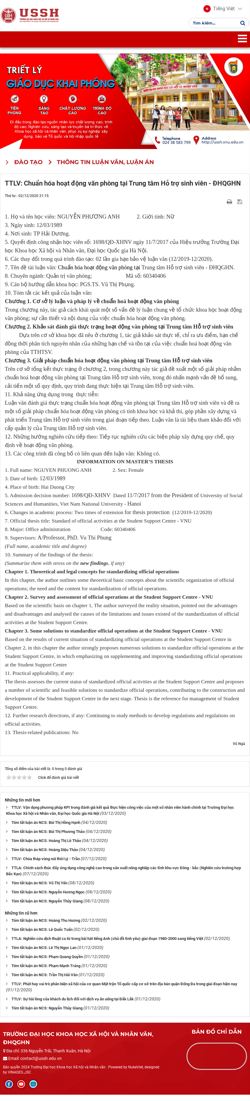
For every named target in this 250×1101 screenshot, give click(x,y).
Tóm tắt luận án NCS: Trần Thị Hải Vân (44, 981)
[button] (216, 12)
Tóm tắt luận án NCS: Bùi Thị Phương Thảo (48, 838)
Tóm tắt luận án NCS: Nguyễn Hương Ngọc (48, 898)
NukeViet (135, 1073)
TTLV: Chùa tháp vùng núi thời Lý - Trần (45, 865)
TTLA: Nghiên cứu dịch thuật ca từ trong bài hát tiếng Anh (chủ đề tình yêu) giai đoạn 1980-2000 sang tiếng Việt (107, 945)
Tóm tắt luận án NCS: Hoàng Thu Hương (45, 927)
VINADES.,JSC (19, 1079)
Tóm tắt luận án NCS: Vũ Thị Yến (39, 889)
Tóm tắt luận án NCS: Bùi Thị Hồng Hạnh (45, 829)
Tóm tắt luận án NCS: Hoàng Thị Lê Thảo (46, 847)
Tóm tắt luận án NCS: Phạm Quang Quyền (47, 963)
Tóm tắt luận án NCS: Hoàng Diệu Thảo (44, 856)
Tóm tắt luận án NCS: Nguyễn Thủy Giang (47, 907)
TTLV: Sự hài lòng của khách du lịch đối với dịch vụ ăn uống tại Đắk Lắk (72, 1005)
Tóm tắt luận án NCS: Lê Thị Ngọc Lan (43, 954)
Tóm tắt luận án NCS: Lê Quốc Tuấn (42, 936)
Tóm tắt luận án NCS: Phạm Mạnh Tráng (45, 972)
